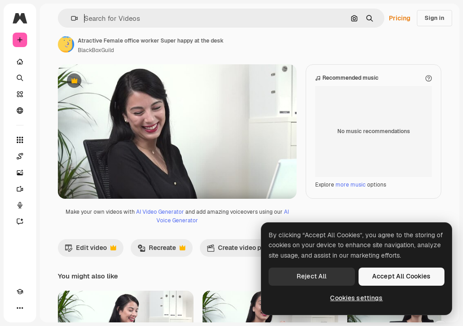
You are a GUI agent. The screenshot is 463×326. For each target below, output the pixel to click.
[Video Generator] (20, 189)
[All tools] (20, 140)
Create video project (247, 296)
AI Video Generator (160, 258)
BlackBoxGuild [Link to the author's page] (96, 50)
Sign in (434, 18)
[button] (70, 18)
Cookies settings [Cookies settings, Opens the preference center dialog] (356, 298)
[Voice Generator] (20, 205)
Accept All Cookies (401, 276)
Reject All (311, 276)
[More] (20, 308)
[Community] (20, 110)
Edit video (90, 296)
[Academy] (20, 291)
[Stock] (20, 94)
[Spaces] (20, 156)
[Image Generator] (20, 172)
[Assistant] (20, 221)
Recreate (161, 296)
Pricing (400, 18)
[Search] (20, 78)
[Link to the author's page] (66, 44)
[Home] (20, 61)
